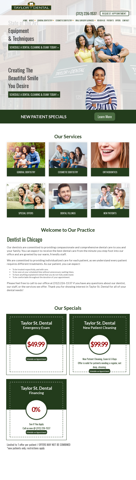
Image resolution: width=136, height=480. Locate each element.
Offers (118, 20)
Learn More (105, 116)
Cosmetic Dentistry (64, 20)
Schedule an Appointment (36, 358)
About (31, 20)
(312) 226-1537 (86, 13)
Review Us (101, 20)
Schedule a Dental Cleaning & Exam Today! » (34, 47)
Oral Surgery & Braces (84, 20)
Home (25, 20)
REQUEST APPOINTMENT (114, 13)
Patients (110, 20)
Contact (125, 20)
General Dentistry (44, 20)
